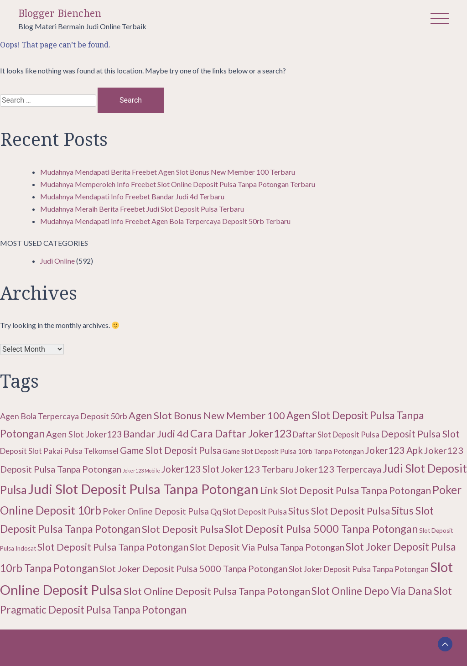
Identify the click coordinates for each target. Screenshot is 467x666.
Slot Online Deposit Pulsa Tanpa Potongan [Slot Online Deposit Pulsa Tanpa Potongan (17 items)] (217, 591)
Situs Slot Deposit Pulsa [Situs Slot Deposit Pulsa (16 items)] (339, 511)
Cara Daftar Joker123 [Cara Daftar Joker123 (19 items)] (240, 433)
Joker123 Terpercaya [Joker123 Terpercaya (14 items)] (338, 468)
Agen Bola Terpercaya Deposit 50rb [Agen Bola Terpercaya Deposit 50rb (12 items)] (63, 416)
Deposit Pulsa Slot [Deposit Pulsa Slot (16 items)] (420, 434)
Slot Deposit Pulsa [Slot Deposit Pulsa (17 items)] (182, 529)
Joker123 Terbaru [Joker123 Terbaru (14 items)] (257, 468)
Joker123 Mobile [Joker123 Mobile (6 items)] (141, 470)
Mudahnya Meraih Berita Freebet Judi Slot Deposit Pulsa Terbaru (142, 208)
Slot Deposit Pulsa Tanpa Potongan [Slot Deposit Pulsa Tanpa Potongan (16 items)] (112, 547)
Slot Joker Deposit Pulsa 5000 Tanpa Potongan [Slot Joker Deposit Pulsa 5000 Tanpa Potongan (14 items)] (193, 568)
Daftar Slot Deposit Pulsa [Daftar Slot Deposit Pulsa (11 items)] (336, 434)
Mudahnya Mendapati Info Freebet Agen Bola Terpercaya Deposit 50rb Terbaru (165, 221)
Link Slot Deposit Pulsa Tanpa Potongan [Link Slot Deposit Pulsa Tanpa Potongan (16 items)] (345, 490)
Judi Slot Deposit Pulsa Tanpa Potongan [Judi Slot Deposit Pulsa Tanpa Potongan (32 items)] (143, 489)
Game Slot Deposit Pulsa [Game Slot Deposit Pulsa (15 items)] (170, 450)
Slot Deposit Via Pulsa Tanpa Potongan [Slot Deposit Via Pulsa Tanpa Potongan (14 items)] (267, 546)
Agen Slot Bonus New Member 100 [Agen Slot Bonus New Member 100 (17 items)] (207, 415)
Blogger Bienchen (59, 13)
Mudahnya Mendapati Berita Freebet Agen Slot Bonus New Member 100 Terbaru (167, 171)
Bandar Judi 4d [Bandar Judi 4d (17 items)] (156, 433)
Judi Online (57, 260)
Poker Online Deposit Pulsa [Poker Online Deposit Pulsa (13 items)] (156, 511)
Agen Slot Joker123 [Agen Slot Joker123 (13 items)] (84, 434)
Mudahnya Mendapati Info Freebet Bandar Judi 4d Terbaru (132, 196)
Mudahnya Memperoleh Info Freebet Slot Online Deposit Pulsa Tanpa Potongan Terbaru (177, 184)
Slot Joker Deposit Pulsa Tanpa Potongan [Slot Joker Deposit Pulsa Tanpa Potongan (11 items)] (359, 569)
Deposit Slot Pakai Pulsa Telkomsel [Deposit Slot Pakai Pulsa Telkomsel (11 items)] (59, 451)
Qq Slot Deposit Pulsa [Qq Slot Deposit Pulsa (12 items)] (248, 511)
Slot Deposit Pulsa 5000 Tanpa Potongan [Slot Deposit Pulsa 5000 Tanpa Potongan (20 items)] (321, 528)
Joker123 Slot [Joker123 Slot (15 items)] (190, 468)
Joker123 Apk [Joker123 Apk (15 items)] (394, 450)
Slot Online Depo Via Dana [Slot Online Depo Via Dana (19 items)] (371, 590)
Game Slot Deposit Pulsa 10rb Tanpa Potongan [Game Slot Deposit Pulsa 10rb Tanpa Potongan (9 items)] (293, 451)
